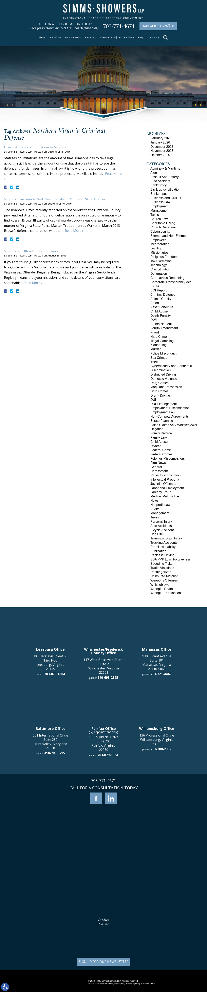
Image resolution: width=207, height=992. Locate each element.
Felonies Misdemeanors (167, 458)
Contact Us (153, 37)
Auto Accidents (161, 526)
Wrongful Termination (165, 593)
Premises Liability (162, 547)
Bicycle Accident (162, 530)
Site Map (103, 920)
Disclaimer (103, 924)
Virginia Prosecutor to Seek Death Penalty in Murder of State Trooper (54, 199)
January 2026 (160, 142)
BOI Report (158, 290)
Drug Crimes (159, 383)
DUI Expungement (163, 404)
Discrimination (160, 370)
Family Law (158, 437)
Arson (154, 303)
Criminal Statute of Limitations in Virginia (35, 147)
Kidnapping (158, 345)
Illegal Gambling (162, 341)
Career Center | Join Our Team (117, 37)
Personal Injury (161, 521)
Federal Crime (160, 450)
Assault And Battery (164, 177)
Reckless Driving (162, 555)
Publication (158, 551)
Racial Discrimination (165, 475)
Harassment (159, 471)
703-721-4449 (161, 797)
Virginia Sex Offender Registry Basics (31, 251)
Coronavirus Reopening (167, 278)
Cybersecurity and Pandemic (171, 366)
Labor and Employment (167, 488)
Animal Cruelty (160, 299)
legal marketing (118, 984)
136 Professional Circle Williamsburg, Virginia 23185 (156, 862)
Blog (140, 37)
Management (159, 210)
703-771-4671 (119, 26)
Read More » (74, 230)
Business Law (160, 202)
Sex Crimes (158, 357)
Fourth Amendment (164, 328)
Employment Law (162, 412)
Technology (158, 265)
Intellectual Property (164, 479)
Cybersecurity (160, 231)
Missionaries (159, 252)
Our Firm (55, 37)
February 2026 (160, 138)
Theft (154, 362)
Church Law (159, 219)
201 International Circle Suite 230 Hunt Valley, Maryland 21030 (50, 864)
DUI (153, 399)
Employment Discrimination (170, 408)
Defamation (158, 273)
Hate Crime (158, 336)
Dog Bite (156, 534)
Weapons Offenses (164, 580)
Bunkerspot (158, 193)
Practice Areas (73, 37)
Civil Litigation (160, 269)
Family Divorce (161, 433)
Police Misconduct (163, 353)
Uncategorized (160, 572)
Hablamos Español (158, 26)
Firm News (158, 462)
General (156, 467)
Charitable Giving (162, 223)
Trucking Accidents (163, 542)
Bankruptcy (158, 185)
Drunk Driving (160, 395)
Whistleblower (160, 584)
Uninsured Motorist (163, 576)
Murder (155, 349)
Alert (153, 172)
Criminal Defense (162, 294)
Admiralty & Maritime (165, 168)
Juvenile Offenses (163, 483)
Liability (155, 248)
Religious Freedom (163, 257)
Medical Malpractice (164, 496)
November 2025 (161, 150)
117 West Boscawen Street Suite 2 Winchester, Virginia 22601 (103, 788)
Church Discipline (163, 227)
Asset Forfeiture (161, 307)
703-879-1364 (54, 797)
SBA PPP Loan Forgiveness (170, 559)
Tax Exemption (161, 261)
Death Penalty (160, 315)
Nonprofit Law (160, 505)
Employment (159, 206)
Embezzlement (161, 324)
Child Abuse (159, 311)
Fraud (154, 332)
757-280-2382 (161, 872)
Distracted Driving (163, 374)
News (154, 500)
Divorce (155, 446)
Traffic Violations (162, 568)
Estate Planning (161, 420)
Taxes (154, 214)
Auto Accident (160, 181)
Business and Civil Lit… (167, 198)
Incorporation (159, 244)
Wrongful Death (161, 589)
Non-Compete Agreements (169, 416)
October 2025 (160, 155)
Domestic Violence (163, 378)
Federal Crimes (161, 454)
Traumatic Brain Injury (166, 538)
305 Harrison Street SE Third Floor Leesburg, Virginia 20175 (50, 785)
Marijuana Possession (166, 387)
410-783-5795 (54, 876)
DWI (153, 320)
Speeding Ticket (161, 563)
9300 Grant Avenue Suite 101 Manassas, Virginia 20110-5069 (156, 785)
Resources (90, 37)
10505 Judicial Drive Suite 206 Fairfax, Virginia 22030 (103, 866)
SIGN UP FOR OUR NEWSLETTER (103, 961)
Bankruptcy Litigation (165, 189)
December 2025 (161, 146)
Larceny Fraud (160, 492)
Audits (154, 509)
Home (42, 37)
